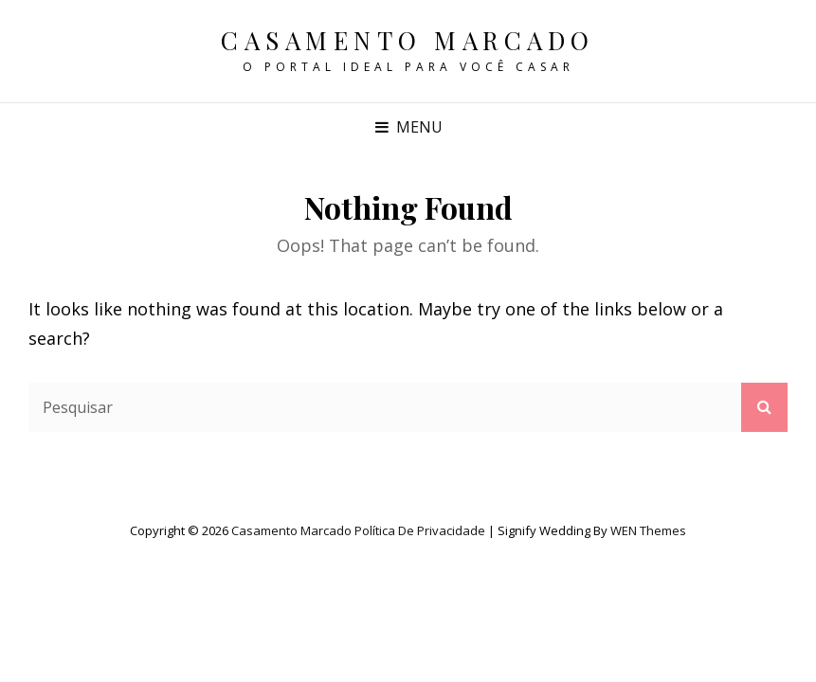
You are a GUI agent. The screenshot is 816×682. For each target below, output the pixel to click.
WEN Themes (648, 530)
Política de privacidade (419, 530)
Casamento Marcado (408, 40)
